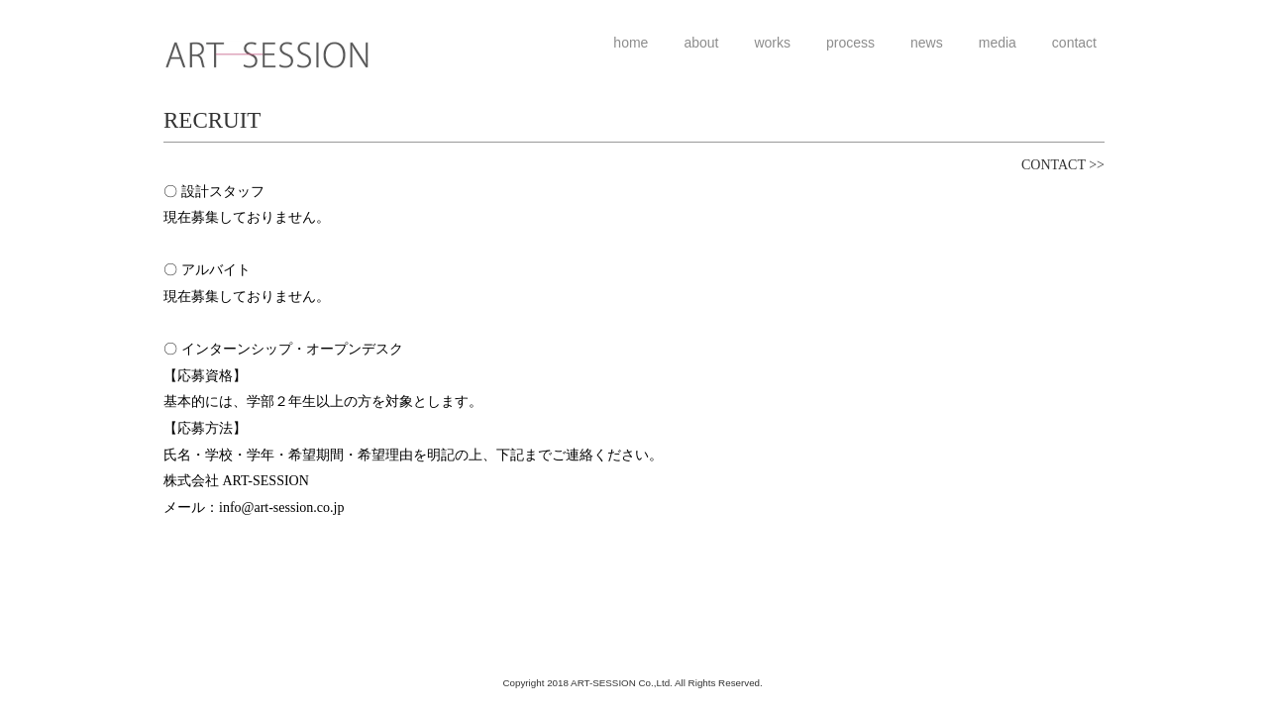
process (850, 43)
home (630, 43)
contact (1074, 43)
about (701, 43)
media (997, 43)
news (926, 43)
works (772, 43)
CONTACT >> (1063, 164)
